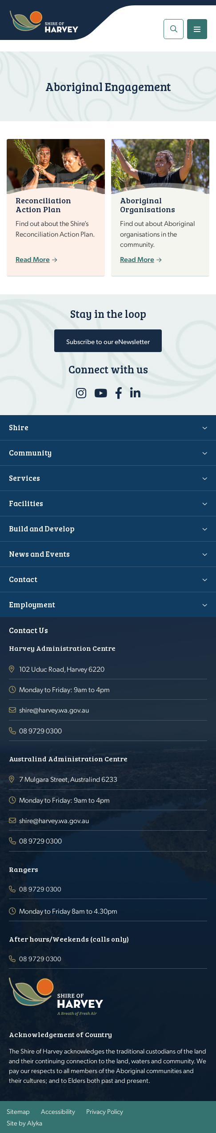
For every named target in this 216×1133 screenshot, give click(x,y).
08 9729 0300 (40, 730)
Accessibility (58, 1111)
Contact (23, 579)
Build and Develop (42, 528)
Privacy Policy (104, 1111)
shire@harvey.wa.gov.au (54, 709)
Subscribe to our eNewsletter (108, 341)
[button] (174, 29)
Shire (18, 427)
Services (24, 478)
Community (30, 453)
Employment (32, 604)
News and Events (39, 554)
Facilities (26, 503)
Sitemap (18, 1111)
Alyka (34, 1122)
